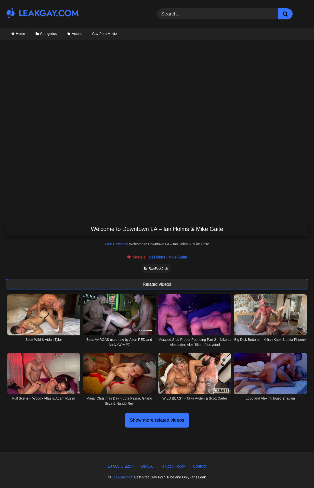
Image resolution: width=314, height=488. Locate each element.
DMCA (147, 466)
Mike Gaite (178, 257)
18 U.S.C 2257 (120, 466)
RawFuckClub (156, 268)
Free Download (116, 244)
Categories (48, 34)
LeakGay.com (122, 477)
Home (20, 34)
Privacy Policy (173, 466)
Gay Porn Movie (104, 34)
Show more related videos (157, 420)
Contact (199, 466)
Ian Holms (156, 257)
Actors (77, 34)
